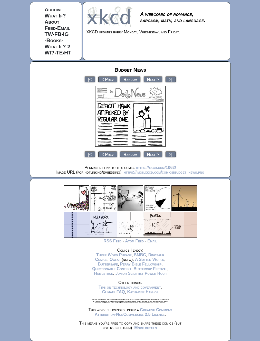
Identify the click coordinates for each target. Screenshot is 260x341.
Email (63, 28)
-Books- (54, 40)
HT (67, 52)
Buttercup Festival (150, 269)
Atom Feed (134, 241)
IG (66, 34)
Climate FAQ (113, 292)
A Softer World (149, 259)
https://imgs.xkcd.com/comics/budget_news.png (164, 172)
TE (59, 52)
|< (90, 79)
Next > (153, 79)
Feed (50, 28)
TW (49, 34)
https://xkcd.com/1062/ (156, 167)
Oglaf (115, 259)
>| (170, 79)
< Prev (108, 79)
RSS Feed (112, 241)
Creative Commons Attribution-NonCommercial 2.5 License (133, 312)
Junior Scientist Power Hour (141, 273)
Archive (54, 9)
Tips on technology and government (130, 287)
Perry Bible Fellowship (141, 264)
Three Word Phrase (114, 255)
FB (58, 34)
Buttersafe (108, 264)
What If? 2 (58, 46)
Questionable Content (111, 269)
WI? (49, 52)
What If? (55, 15)
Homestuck (103, 273)
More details (145, 328)
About (52, 22)
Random (130, 79)
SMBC (140, 255)
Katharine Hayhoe (143, 292)
